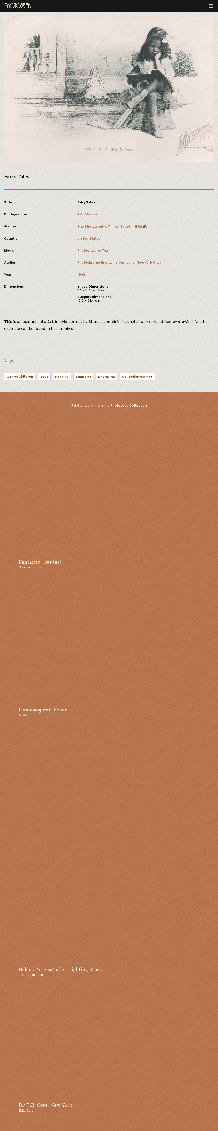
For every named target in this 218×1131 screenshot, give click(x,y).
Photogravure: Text (93, 250)
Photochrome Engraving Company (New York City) (119, 262)
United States (88, 238)
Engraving (106, 376)
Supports (83, 376)
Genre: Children (20, 376)
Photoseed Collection (128, 405)
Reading (62, 376)
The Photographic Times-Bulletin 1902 (112, 226)
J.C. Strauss (87, 214)
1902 (81, 274)
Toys (44, 376)
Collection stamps (137, 376)
